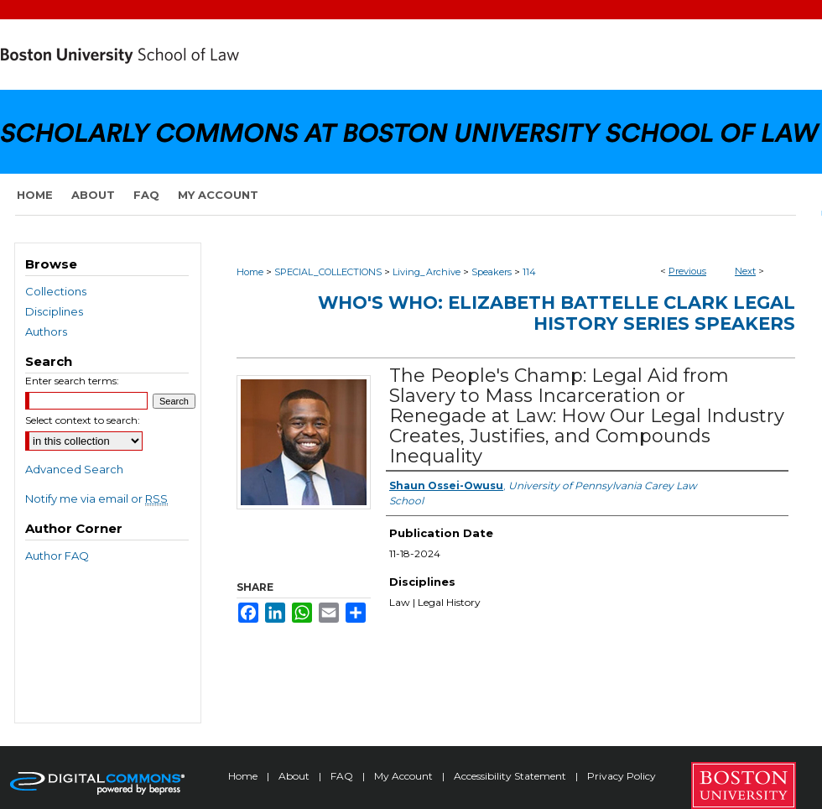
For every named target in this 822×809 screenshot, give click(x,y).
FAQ (343, 776)
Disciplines (54, 311)
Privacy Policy (621, 776)
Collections (55, 291)
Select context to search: (82, 420)
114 (529, 272)
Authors (46, 331)
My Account (404, 776)
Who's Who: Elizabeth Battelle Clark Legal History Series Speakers (556, 313)
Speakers (491, 272)
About (295, 776)
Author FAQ (57, 555)
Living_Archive (426, 272)
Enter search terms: (72, 380)
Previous (687, 271)
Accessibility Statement (511, 776)
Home (250, 272)
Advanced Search (74, 469)
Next (745, 271)
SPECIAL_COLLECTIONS (328, 272)
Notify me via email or (96, 498)
